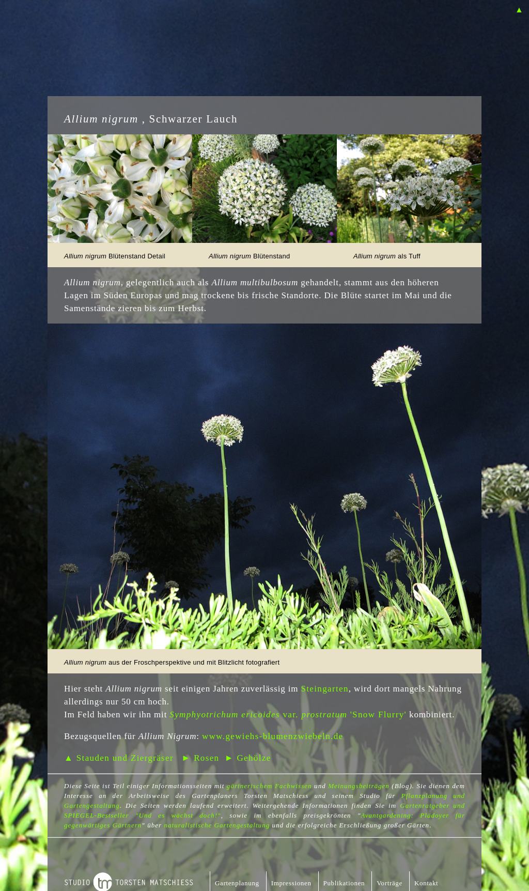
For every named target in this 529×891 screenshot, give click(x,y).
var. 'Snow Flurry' (288, 714)
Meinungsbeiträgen (359, 786)
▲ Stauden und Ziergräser (119, 758)
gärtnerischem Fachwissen (269, 786)
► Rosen (200, 758)
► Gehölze (248, 758)
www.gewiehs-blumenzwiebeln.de (272, 736)
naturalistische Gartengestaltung (217, 825)
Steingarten (324, 689)
